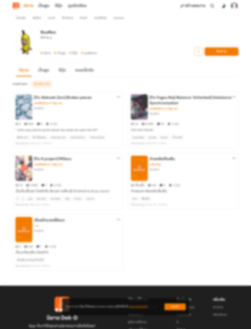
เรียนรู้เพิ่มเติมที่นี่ (138, 306)
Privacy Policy (156, 324)
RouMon (39, 100)
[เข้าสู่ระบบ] (234, 6)
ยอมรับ (175, 306)
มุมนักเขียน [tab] (77, 6)
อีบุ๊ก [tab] (58, 6)
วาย (36, 203)
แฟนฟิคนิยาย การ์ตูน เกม (48, 95)
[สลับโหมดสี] (223, 6)
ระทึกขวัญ (155, 149)
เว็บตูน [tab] (43, 6)
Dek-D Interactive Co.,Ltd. (111, 324)
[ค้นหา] (212, 6)
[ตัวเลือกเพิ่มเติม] (118, 89)
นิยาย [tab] (28, 6)
